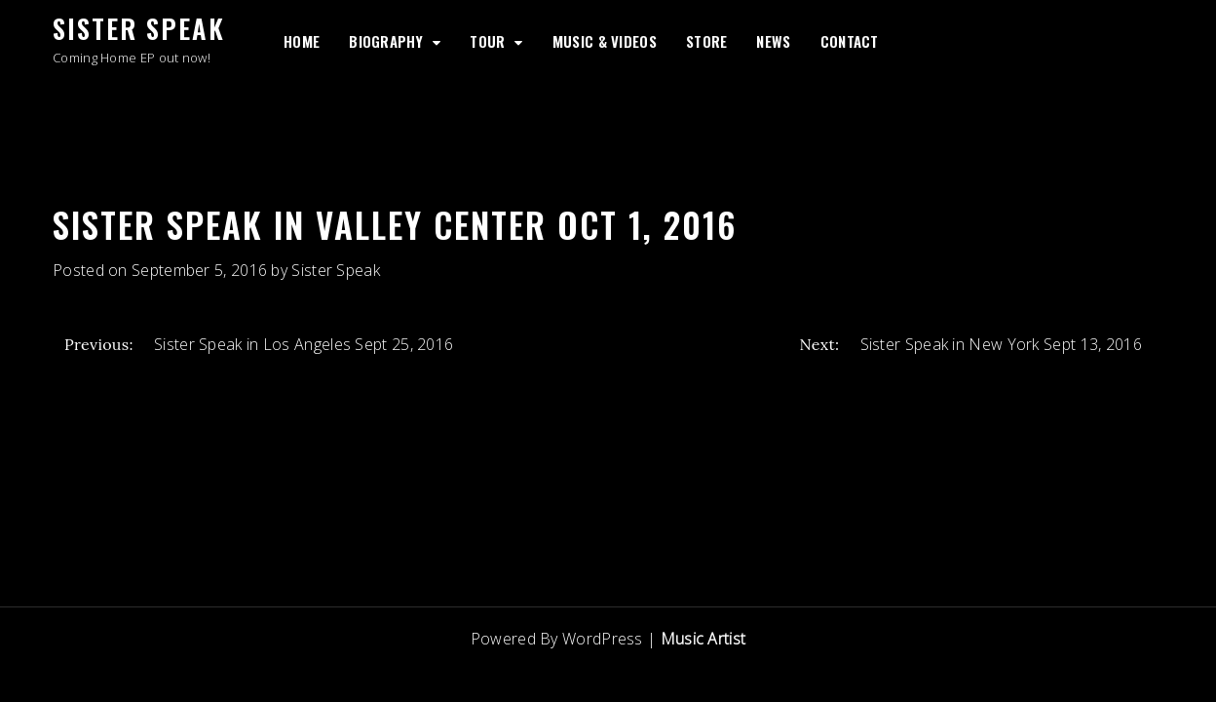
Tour (487, 41)
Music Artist (703, 638)
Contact (849, 41)
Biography (386, 41)
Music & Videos (604, 41)
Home (302, 41)
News (773, 41)
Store (707, 41)
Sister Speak (139, 28)
